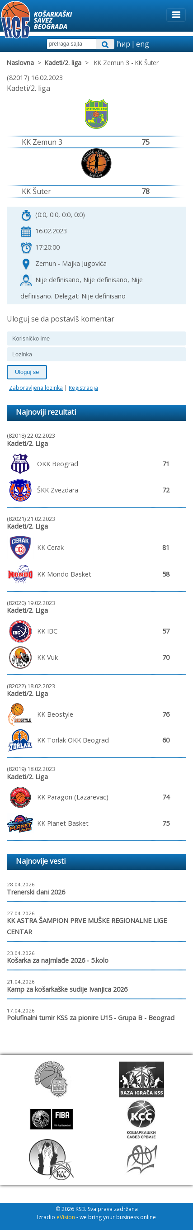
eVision (65, 1217)
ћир (123, 44)
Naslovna (20, 62)
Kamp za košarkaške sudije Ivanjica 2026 (67, 989)
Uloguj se (27, 372)
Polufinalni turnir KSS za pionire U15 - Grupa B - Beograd (90, 1017)
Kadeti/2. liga (63, 62)
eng (142, 44)
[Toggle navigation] (176, 15)
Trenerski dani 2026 (36, 892)
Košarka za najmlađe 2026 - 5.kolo (57, 960)
